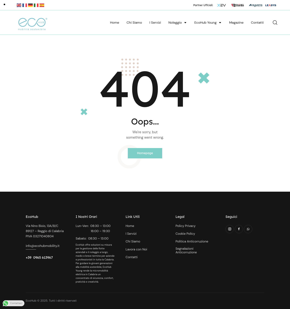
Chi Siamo (134, 22)
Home (114, 22)
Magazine (236, 22)
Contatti (257, 22)
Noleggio (177, 22)
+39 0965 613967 (39, 257)
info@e (31, 246)
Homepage (145, 153)
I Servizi (155, 22)
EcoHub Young (208, 22)
